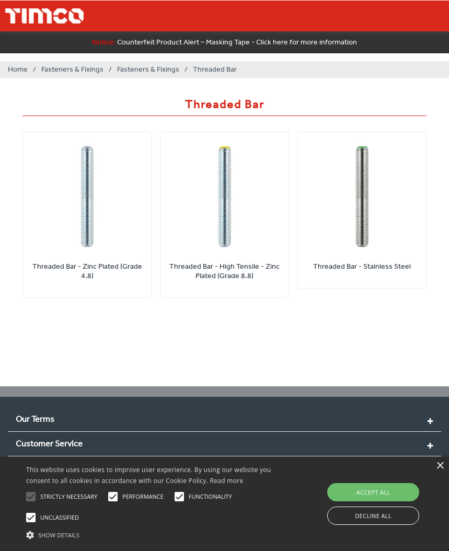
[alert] (224, 504)
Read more (227, 480)
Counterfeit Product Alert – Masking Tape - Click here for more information (224, 42)
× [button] (440, 466)
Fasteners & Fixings (72, 69)
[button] (155, 534)
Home (18, 69)
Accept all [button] (373, 492)
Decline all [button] (373, 516)
